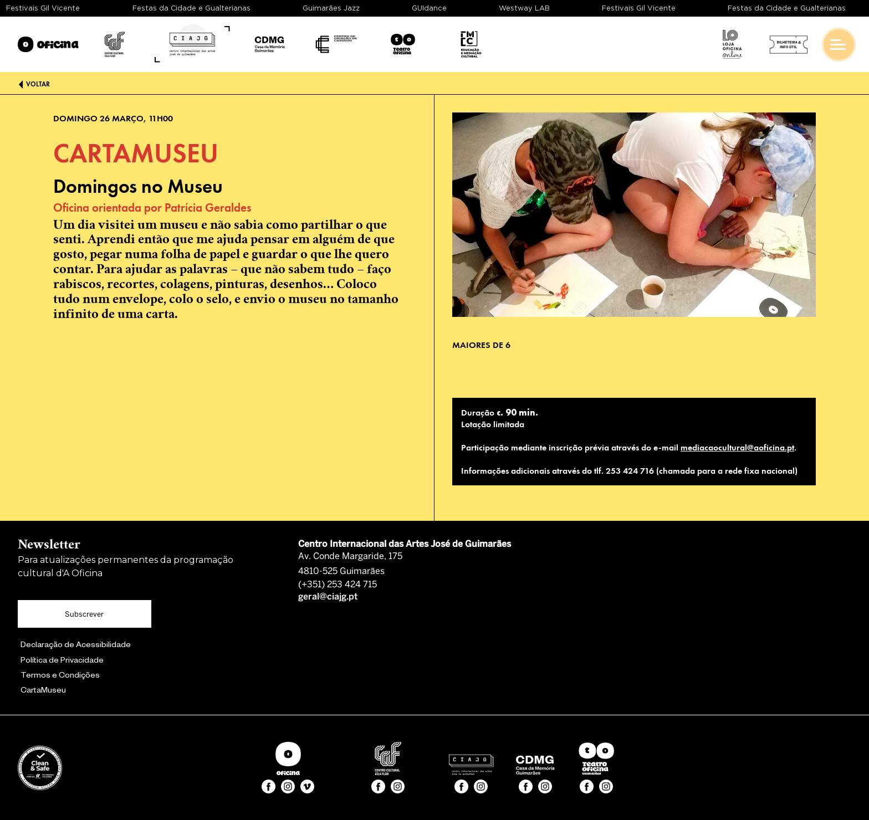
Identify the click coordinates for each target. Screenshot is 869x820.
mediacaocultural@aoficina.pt (737, 447)
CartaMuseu (43, 691)
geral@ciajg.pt (327, 597)
